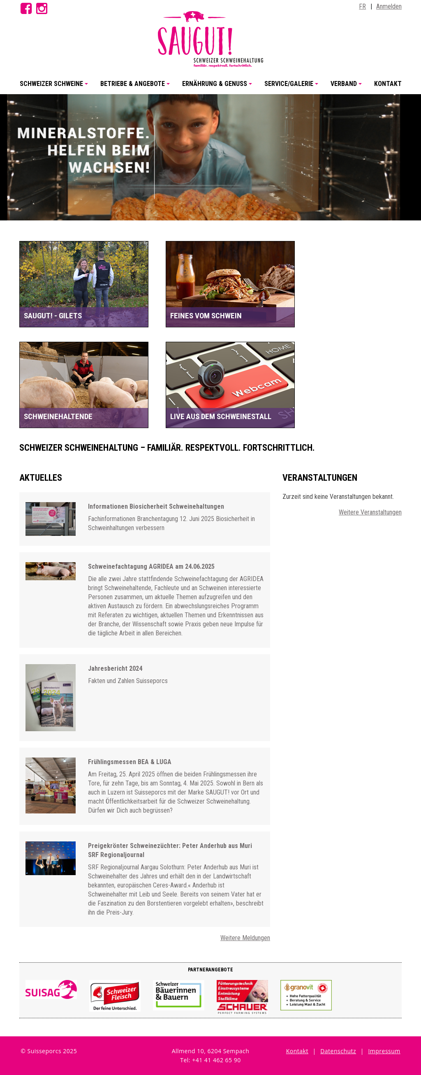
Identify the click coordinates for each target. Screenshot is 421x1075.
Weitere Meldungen (245, 938)
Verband (347, 87)
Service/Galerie (292, 87)
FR (362, 6)
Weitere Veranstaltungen (370, 512)
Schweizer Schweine (55, 87)
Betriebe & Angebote (136, 87)
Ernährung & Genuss (218, 87)
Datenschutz (338, 1051)
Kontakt (388, 84)
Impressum (384, 1051)
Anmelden (389, 6)
